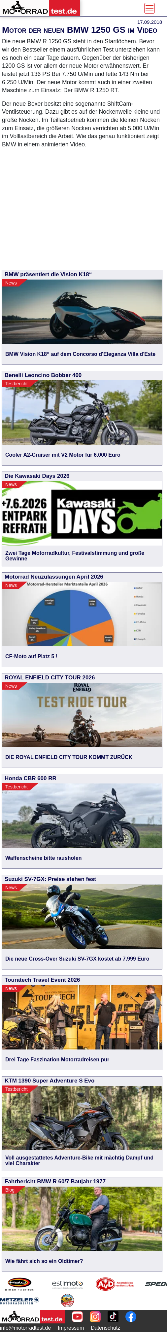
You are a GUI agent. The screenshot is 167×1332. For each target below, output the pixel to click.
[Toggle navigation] (149, 8)
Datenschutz (105, 1328)
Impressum (71, 1328)
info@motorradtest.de (25, 1328)
